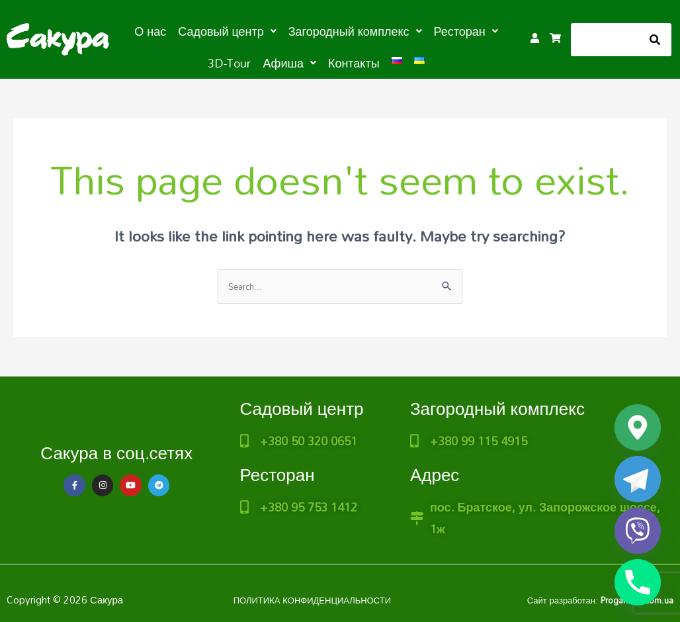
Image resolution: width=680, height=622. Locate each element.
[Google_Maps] (638, 427)
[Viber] (638, 531)
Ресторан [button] (427, 30)
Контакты (324, 60)
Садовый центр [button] (210, 30)
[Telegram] (638, 479)
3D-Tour (487, 30)
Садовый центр (302, 408)
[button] (210, 30)
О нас (140, 30)
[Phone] (638, 582)
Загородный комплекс (497, 408)
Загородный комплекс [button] (326, 30)
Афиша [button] (265, 60)
